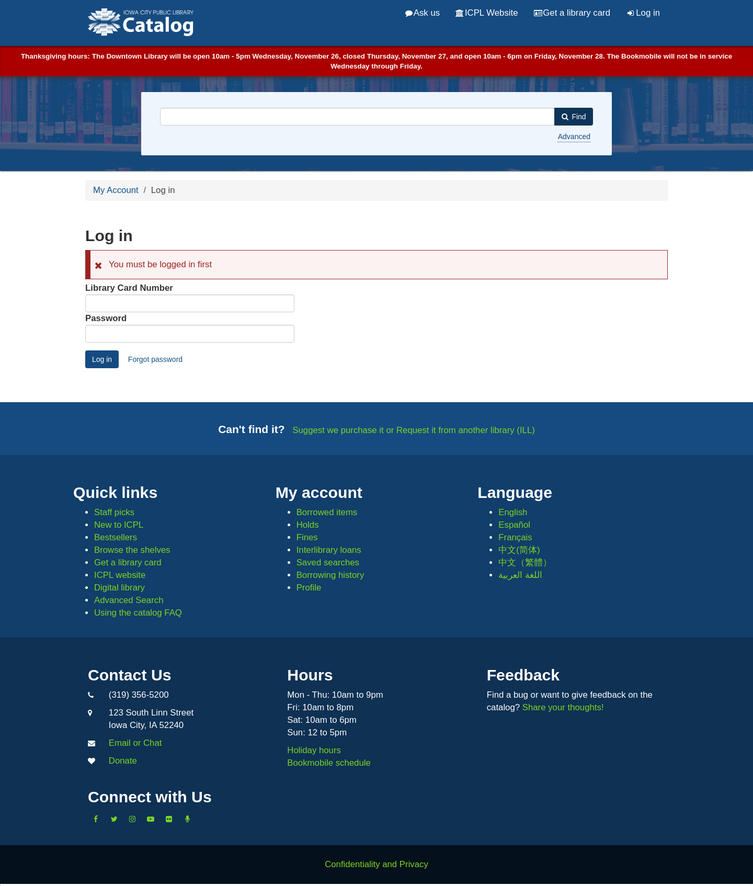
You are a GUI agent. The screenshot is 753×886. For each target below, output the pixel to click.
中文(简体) (519, 550)
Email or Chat (135, 743)
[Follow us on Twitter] (114, 819)
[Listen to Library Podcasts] (187, 819)
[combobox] (357, 117)
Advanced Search (128, 600)
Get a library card (572, 13)
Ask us (422, 13)
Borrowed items (327, 512)
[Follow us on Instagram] (132, 819)
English (512, 512)
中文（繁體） (525, 562)
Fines (307, 537)
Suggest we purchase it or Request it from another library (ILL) (413, 430)
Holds (307, 525)
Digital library (119, 588)
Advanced (574, 136)
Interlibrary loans (328, 550)
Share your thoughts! (563, 707)
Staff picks (114, 512)
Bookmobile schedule (329, 763)
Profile (309, 588)
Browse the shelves (132, 550)
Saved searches (327, 562)
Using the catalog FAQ (138, 613)
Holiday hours (314, 750)
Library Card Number (129, 288)
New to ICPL (118, 525)
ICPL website (119, 575)
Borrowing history (330, 575)
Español (514, 525)
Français (515, 537)
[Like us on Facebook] (96, 819)
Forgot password (155, 359)
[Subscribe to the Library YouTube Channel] (150, 819)
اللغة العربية (520, 575)
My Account (116, 190)
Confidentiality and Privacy (376, 864)
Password (106, 318)
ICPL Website (486, 13)
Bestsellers (115, 537)
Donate (123, 761)
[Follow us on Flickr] (169, 819)
